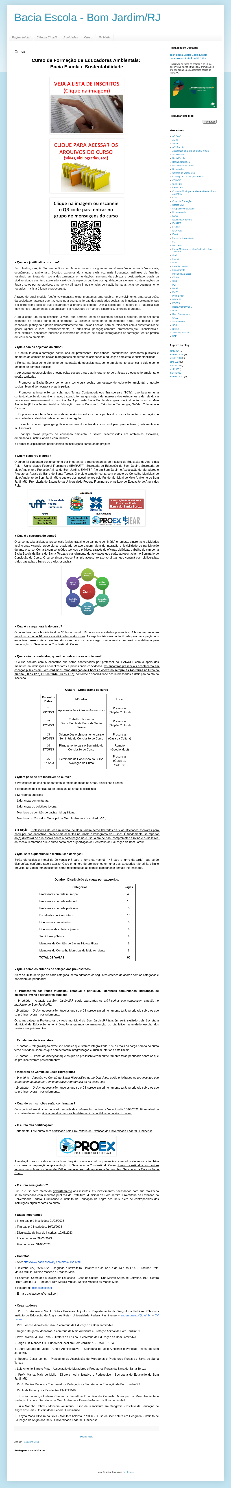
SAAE (175, 318)
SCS (174, 325)
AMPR (175, 143)
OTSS (175, 281)
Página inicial (21, 37)
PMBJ (175, 292)
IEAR (174, 255)
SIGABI (176, 329)
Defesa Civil (178, 205)
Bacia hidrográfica (181, 162)
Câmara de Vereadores (183, 173)
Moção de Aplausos (181, 274)
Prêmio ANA (178, 296)
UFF (174, 336)
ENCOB (176, 227)
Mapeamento (178, 270)
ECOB (175, 216)
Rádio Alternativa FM (182, 307)
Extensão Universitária (183, 238)
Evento (175, 234)
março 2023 (175, 373)
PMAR (175, 288)
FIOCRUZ (177, 245)
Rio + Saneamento (181, 314)
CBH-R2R (177, 184)
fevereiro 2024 (177, 354)
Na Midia (104, 37)
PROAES (176, 299)
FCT (174, 241)
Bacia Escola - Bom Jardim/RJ (87, 17)
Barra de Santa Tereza (183, 165)
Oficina (175, 277)
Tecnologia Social (180, 332)
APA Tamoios (178, 147)
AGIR (175, 140)
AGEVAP (176, 136)
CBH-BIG (176, 180)
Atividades (70, 37)
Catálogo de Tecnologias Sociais (188, 176)
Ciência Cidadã (46, 37)
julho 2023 (175, 362)
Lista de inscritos (180, 266)
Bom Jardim (178, 169)
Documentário (179, 212)
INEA (174, 262)
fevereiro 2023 (177, 376)
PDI (174, 285)
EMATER (176, 223)
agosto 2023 (176, 358)
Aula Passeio (178, 154)
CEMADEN (177, 187)
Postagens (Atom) (31, 1442)
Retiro (175, 310)
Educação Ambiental (182, 219)
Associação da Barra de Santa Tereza (190, 151)
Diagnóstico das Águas (183, 208)
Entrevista (177, 230)
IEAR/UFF (177, 259)
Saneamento (178, 321)
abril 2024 (174, 351)
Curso (88, 37)
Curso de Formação (181, 201)
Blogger (129, 1472)
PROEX (176, 303)
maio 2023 (175, 365)
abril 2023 (174, 369)
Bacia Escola (178, 158)
